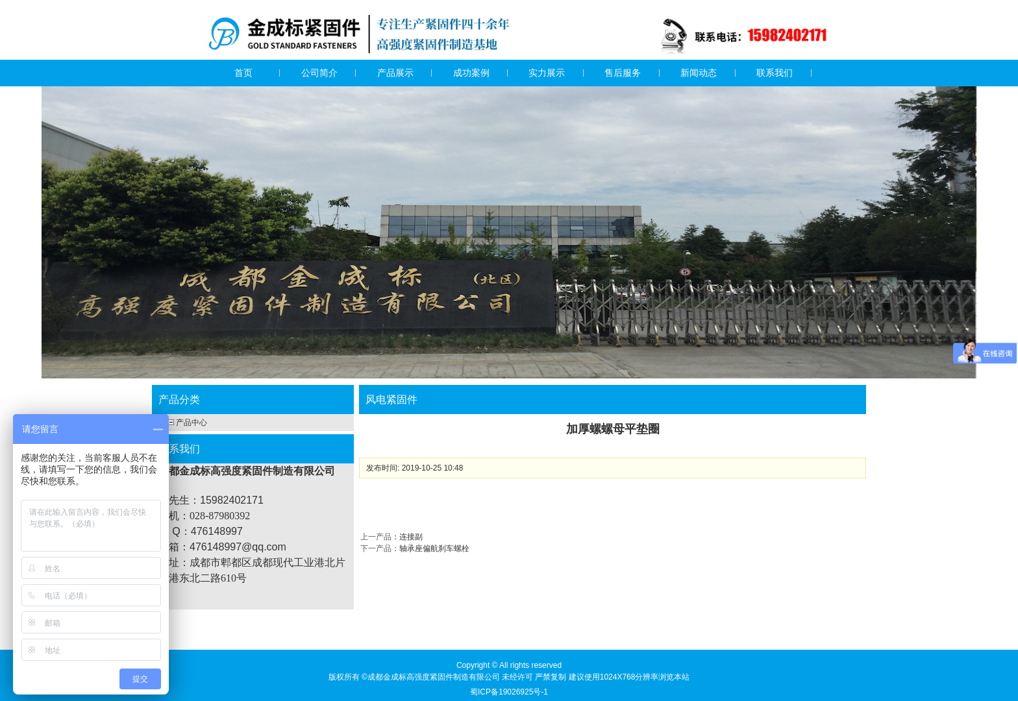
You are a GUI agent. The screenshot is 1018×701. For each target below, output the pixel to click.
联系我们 (774, 73)
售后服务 (622, 73)
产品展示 (395, 73)
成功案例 (471, 73)
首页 (243, 73)
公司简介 (319, 73)
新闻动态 (698, 73)
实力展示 (546, 73)
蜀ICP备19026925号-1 (509, 691)
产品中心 (191, 422)
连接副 (411, 536)
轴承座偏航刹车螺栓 (434, 548)
